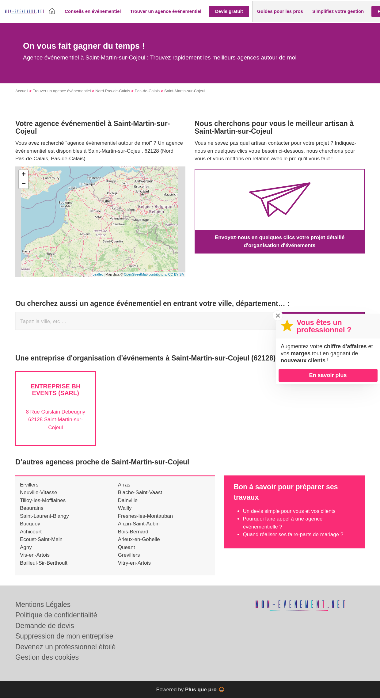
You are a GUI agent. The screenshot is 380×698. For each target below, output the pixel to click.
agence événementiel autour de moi (108, 143)
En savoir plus (328, 375)
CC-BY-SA (176, 274)
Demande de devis (44, 626)
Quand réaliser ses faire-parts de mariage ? (293, 534)
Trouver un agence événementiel (62, 91)
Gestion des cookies (47, 657)
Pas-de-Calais (147, 91)
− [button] (24, 184)
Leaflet (98, 274)
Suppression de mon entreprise (64, 636)
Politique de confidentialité (56, 615)
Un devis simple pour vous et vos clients (289, 511)
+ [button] (24, 174)
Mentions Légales (42, 604)
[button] (92, 11)
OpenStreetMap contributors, (146, 274)
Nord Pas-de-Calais (112, 91)
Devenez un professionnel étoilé (65, 647)
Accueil (21, 91)
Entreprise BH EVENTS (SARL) (55, 389)
